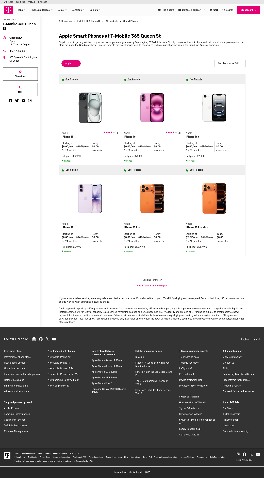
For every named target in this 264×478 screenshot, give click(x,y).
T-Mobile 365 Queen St (89, 21)
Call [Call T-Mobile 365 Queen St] (20, 89)
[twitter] (17, 101)
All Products (112, 21)
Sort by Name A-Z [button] (230, 63)
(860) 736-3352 (14, 51)
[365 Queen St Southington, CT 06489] (20, 59)
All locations (65, 21)
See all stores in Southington (152, 285)
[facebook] (11, 101)
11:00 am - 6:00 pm (19, 41)
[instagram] (30, 101)
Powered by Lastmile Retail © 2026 (132, 472)
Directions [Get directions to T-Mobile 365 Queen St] (20, 74)
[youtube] (23, 101)
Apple (68, 63)
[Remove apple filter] (71, 63)
